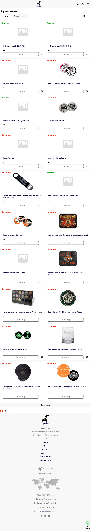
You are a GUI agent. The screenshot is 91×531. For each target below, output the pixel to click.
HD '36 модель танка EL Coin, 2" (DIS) (13, 46)
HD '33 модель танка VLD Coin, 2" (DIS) (59, 46)
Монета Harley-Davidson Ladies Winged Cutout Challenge (64, 83)
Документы (45, 449)
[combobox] (20, 16)
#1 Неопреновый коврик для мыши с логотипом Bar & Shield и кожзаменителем (21, 387)
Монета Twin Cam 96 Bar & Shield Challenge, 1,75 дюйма (64, 195)
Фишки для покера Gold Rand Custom (14, 272)
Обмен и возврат (45, 453)
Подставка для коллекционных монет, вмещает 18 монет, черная (22, 312)
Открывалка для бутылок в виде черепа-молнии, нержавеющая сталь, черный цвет (22, 196)
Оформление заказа (46, 460)
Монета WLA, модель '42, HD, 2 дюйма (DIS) (16, 121)
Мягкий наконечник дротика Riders (13, 83)
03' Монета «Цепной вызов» (56, 121)
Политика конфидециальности (45, 438)
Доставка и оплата (45, 457)
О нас (45, 446)
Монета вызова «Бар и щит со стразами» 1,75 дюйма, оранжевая (67, 386)
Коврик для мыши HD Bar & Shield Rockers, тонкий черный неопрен (65, 273)
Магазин (45, 442)
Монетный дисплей (8, 158)
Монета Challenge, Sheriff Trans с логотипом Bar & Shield (65, 312)
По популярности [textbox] (19, 16)
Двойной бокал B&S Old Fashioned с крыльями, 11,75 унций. (66, 349)
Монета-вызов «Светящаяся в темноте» (15, 349)
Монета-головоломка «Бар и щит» (13, 235)
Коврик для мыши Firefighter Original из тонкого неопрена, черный (68, 235)
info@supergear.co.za (46, 511)
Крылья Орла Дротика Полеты (57, 158)
